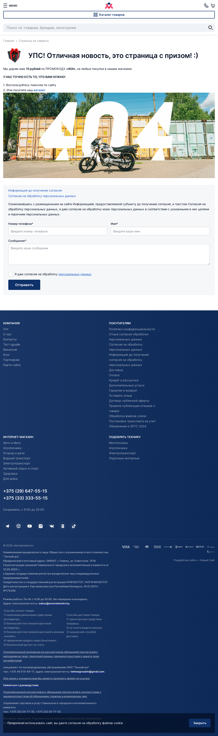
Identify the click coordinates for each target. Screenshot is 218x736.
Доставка (116, 370)
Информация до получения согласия (35, 190)
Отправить (24, 285)
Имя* (114, 223)
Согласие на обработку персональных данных (42, 196)
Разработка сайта (185, 560)
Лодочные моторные (124, 458)
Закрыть (199, 723)
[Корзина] (213, 5)
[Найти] (210, 27)
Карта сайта (12, 365)
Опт (6, 329)
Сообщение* (17, 240)
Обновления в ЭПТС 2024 (127, 426)
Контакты (10, 339)
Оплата (114, 375)
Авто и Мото (12, 443)
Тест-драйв (11, 344)
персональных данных (75, 274)
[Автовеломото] (109, 6)
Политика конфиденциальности (132, 329)
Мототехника (118, 443)
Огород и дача (13, 453)
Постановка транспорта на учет (132, 421)
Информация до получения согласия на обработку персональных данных (129, 360)
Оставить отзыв (120, 395)
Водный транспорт (16, 458)
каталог (39, 90)
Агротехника (12, 448)
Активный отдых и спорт (21, 468)
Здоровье (10, 473)
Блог (6, 354)
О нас (7, 334)
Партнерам (11, 360)
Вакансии (10, 349)
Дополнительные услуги (126, 385)
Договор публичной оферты (129, 400)
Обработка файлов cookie (127, 416)
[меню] (10, 5)
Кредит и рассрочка (124, 380)
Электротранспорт (16, 463)
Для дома (10, 478)
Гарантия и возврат (123, 390)
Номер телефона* (20, 223)
